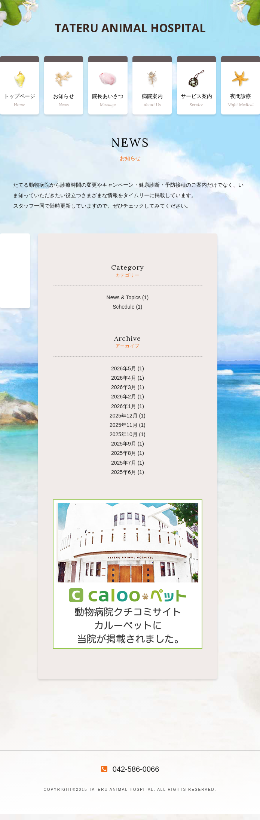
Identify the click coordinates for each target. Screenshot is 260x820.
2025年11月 (124, 425)
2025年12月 (124, 416)
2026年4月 (123, 378)
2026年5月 (123, 368)
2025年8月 (123, 453)
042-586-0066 (130, 769)
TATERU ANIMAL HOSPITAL (130, 28)
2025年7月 (123, 463)
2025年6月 (123, 472)
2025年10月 (124, 434)
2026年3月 (123, 387)
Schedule (123, 307)
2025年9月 (123, 444)
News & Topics (124, 297)
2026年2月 (123, 397)
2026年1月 (123, 406)
